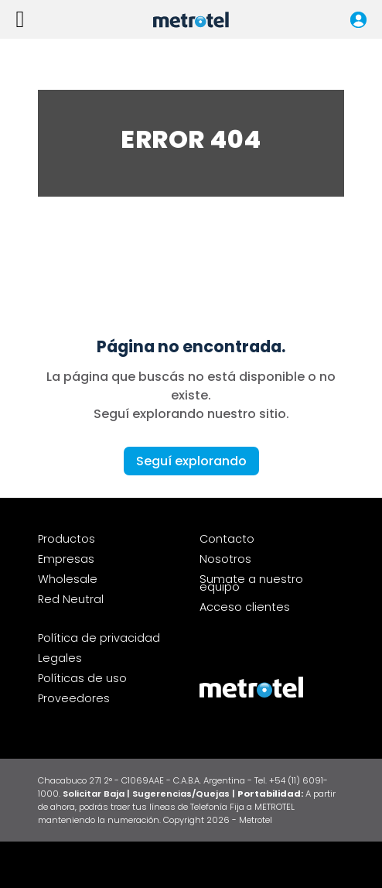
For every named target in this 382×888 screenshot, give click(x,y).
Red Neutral (71, 599)
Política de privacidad (99, 638)
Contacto (227, 539)
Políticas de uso (82, 678)
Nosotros (225, 559)
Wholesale (67, 579)
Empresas (66, 559)
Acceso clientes (245, 607)
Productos (66, 539)
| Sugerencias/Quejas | (182, 793)
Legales (60, 658)
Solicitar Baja (95, 793)
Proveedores (74, 698)
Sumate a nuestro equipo (251, 583)
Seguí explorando (191, 461)
